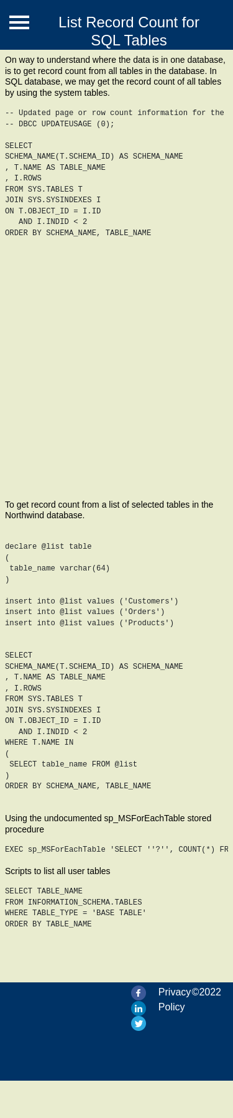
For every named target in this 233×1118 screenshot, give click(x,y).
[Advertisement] (116, 376)
